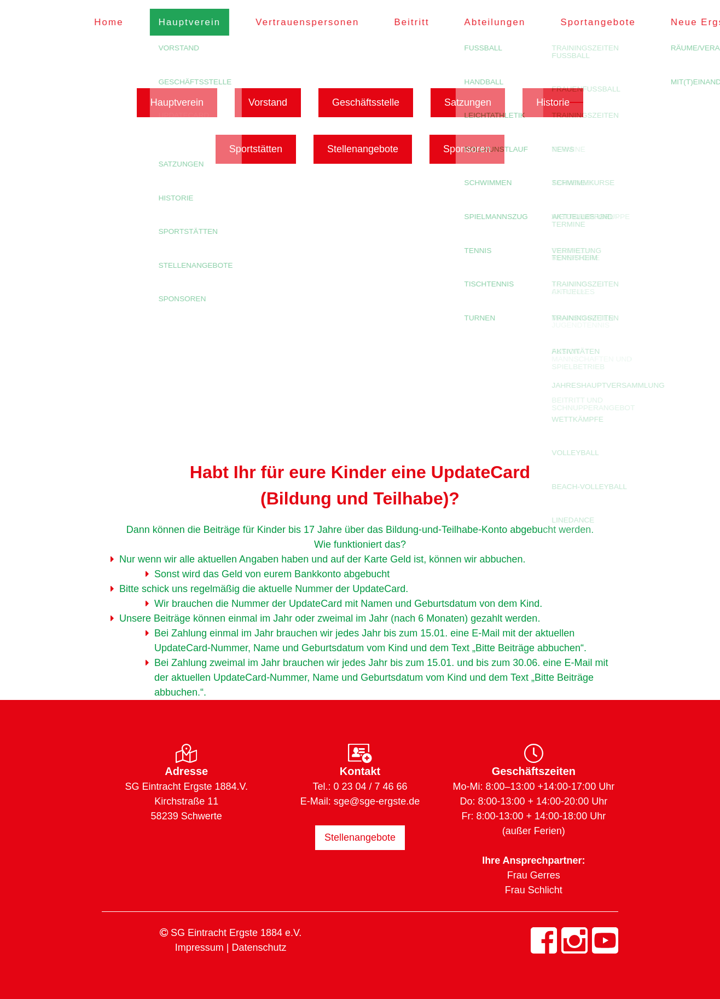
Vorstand (267, 102)
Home (116, 22)
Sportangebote (606, 22)
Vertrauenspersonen (315, 22)
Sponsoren (467, 148)
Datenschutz (258, 947)
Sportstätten (255, 148)
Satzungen (467, 102)
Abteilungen (503, 22)
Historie (553, 102)
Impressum (199, 947)
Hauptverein (198, 22)
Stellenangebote (362, 148)
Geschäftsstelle (365, 102)
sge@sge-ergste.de (377, 801)
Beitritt (419, 22)
